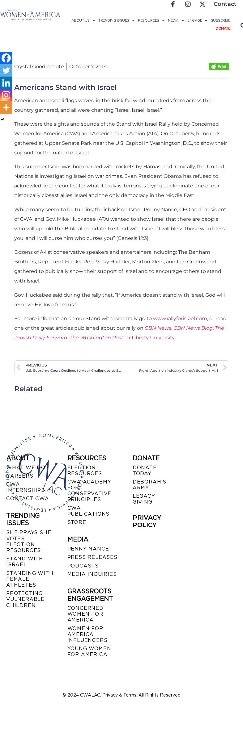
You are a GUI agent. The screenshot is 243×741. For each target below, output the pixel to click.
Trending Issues (116, 20)
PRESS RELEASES (92, 557)
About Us (83, 20)
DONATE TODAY (145, 470)
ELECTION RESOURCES (84, 470)
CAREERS (19, 476)
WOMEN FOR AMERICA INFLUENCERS (87, 634)
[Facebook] (6, 58)
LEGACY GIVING (144, 499)
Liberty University (153, 338)
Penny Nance (88, 549)
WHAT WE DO (25, 468)
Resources (151, 20)
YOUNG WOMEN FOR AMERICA (89, 651)
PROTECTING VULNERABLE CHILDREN (25, 599)
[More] (6, 107)
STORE (76, 522)
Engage (197, 20)
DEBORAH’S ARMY (149, 485)
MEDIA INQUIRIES (92, 574)
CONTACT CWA (27, 498)
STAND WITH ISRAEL (24, 561)
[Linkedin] (6, 83)
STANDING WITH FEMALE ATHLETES (29, 579)
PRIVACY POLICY (147, 521)
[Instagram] (6, 95)
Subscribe (220, 20)
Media (176, 20)
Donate (222, 28)
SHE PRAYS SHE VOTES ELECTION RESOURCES (28, 541)
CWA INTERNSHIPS (25, 487)
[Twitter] (6, 70)
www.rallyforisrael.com (180, 318)
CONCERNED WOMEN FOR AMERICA (85, 614)
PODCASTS (83, 566)
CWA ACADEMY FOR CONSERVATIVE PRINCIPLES (89, 491)
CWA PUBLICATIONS (88, 511)
